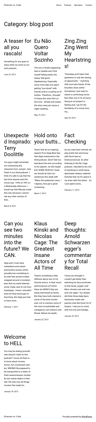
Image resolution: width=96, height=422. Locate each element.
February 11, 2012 (71, 190)
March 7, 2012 (40, 193)
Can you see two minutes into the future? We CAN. (16, 239)
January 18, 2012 (11, 391)
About (58, 5)
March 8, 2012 (10, 206)
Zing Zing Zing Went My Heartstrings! (77, 53)
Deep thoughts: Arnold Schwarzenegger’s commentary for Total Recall (78, 245)
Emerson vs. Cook (12, 5)
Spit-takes (78, 5)
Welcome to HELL (15, 340)
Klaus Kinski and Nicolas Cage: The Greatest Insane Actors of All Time (46, 245)
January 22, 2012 (41, 319)
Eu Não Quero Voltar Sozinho (43, 50)
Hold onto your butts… (47, 138)
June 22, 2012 (10, 74)
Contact (89, 5)
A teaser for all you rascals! (17, 47)
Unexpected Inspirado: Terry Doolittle (17, 144)
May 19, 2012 (39, 115)
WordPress (87, 416)
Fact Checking (75, 138)
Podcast (67, 5)
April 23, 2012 (70, 118)
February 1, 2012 (11, 307)
